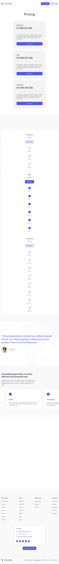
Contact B (21, 504)
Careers (21, 513)
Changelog (55, 507)
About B (3, 516)
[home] (6, 4)
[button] (52, 3)
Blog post (37, 504)
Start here (54, 510)
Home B (3, 507)
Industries (21, 510)
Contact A (21, 501)
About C (3, 519)
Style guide (55, 501)
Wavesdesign (38, 560)
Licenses (54, 504)
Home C (3, 510)
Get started (29, 43)
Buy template (45, 3)
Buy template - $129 (29, 548)
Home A (3, 504)
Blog (20, 516)
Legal (20, 519)
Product (37, 507)
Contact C (21, 507)
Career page (38, 501)
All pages (54, 513)
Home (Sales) (4, 501)
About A (3, 513)
